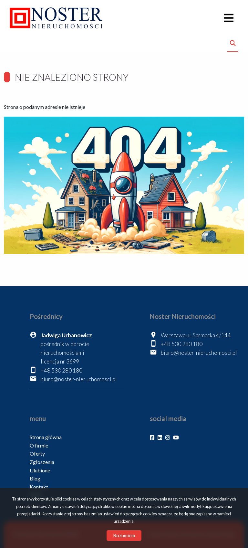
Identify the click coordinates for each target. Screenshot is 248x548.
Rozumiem (124, 535)
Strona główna (46, 437)
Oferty (37, 453)
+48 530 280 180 (61, 370)
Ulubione (40, 470)
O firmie (39, 445)
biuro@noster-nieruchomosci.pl (79, 379)
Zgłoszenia (42, 462)
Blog (35, 478)
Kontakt (39, 487)
